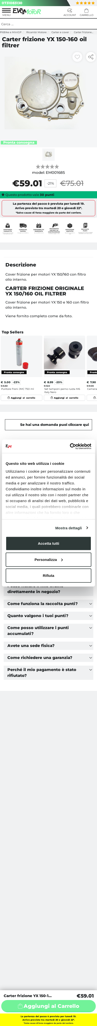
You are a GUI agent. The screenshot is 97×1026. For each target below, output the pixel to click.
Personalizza (48, 559)
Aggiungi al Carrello (51, 1006)
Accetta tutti (48, 543)
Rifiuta (48, 575)
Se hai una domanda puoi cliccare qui (54, 424)
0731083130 (12, 3)
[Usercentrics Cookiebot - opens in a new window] (70, 446)
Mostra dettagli (68, 528)
